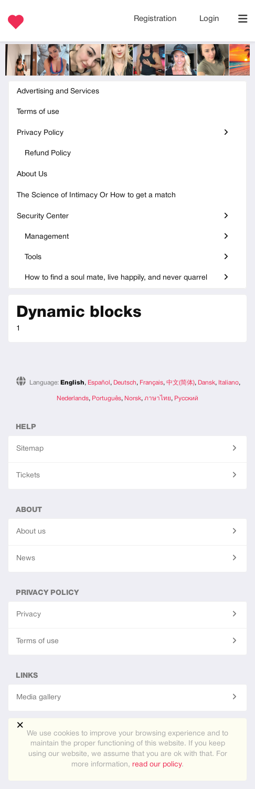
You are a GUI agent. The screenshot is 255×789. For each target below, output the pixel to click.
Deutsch (124, 383)
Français (151, 383)
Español (99, 383)
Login (209, 19)
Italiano (228, 383)
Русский (186, 398)
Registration (156, 19)
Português (106, 398)
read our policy (157, 764)
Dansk (206, 383)
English (72, 383)
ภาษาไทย (157, 398)
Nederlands (73, 398)
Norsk (132, 398)
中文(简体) (180, 383)
